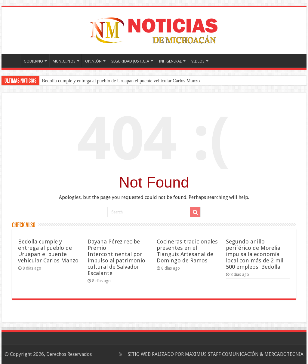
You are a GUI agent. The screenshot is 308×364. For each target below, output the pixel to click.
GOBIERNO (33, 61)
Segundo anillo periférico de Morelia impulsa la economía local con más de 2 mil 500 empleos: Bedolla (254, 254)
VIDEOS (198, 61)
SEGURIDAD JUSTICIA (130, 61)
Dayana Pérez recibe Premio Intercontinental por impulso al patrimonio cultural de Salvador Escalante (116, 257)
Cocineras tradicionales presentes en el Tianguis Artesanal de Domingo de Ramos (187, 251)
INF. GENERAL (170, 61)
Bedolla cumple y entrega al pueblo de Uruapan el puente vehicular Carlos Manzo (121, 80)
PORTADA (12, 60)
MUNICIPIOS (64, 61)
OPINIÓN (93, 61)
